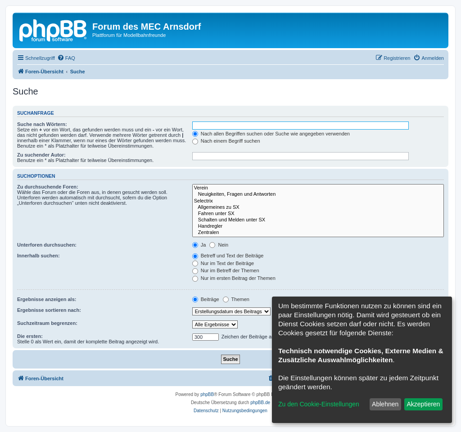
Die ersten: (30, 336)
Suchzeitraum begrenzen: (47, 323)
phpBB (207, 394)
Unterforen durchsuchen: (47, 245)
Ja (199, 245)
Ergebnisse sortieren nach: (49, 310)
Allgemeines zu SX (318, 207)
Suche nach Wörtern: (42, 124)
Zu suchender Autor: (41, 155)
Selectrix (318, 201)
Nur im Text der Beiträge (223, 263)
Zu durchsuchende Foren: (47, 186)
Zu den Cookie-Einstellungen (318, 404)
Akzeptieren (423, 404)
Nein (218, 245)
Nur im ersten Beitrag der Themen (234, 278)
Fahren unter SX (318, 214)
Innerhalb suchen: (38, 255)
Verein (318, 188)
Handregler (318, 226)
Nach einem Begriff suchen (226, 141)
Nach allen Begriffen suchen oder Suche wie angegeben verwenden (271, 133)
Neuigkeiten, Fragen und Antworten (318, 194)
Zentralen (318, 233)
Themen (236, 299)
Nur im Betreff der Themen (225, 270)
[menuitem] (66, 58)
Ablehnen (385, 404)
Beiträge (205, 299)
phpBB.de (260, 402)
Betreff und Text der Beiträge (228, 255)
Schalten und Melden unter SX (318, 220)
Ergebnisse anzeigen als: (46, 299)
